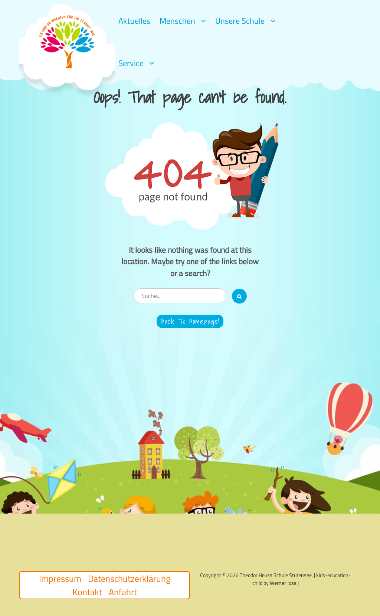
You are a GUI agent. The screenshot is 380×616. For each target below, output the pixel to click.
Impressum (60, 578)
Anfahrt (123, 592)
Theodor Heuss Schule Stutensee (276, 575)
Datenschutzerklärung (129, 578)
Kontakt (87, 592)
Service (131, 63)
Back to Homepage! (190, 321)
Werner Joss (283, 583)
